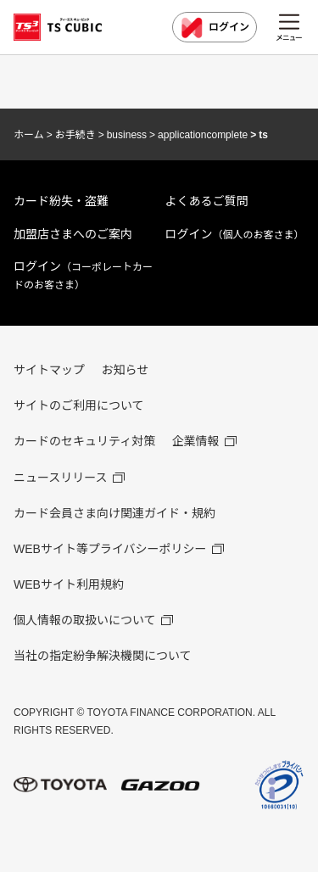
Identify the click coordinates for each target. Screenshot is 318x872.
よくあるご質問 (206, 201)
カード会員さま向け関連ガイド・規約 (114, 513)
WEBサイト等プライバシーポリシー (110, 549)
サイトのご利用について (79, 405)
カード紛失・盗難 (61, 201)
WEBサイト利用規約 (69, 584)
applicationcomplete (203, 135)
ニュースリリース (61, 477)
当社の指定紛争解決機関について (103, 655)
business (127, 135)
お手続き (75, 135)
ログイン (214, 28)
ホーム (29, 135)
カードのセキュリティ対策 (84, 441)
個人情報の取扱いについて (85, 620)
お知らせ (124, 370)
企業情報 (196, 441)
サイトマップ (49, 370)
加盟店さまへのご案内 (73, 234)
